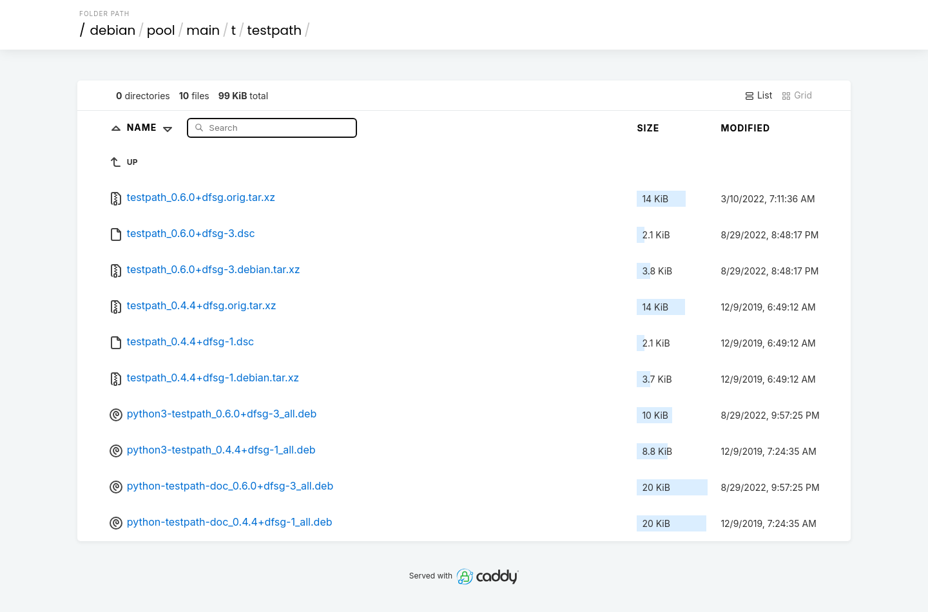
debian (113, 30)
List (758, 95)
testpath (274, 30)
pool (161, 30)
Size (648, 127)
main (203, 30)
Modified (745, 127)
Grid (796, 95)
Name (152, 127)
